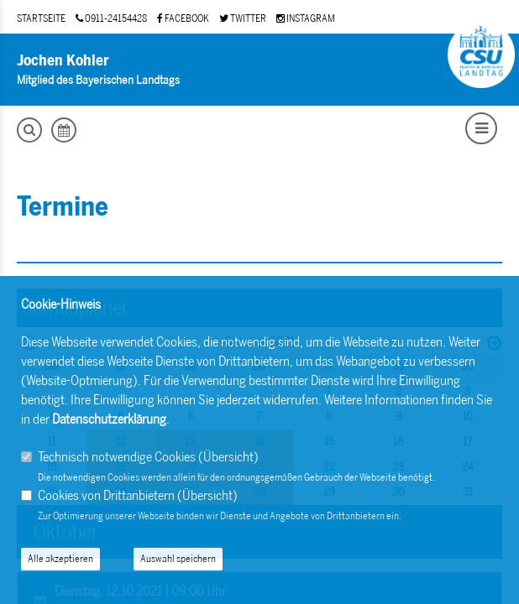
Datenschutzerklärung (109, 419)
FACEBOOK (183, 18)
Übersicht (228, 457)
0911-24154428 (111, 18)
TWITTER (242, 18)
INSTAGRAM (305, 18)
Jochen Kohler (63, 60)
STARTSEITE (41, 18)
